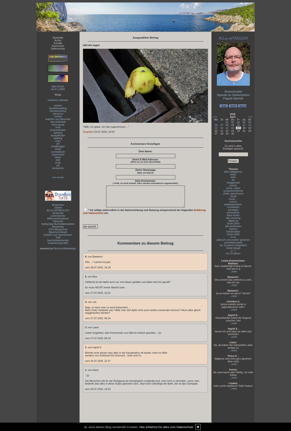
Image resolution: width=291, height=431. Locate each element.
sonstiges (233, 209)
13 (216, 128)
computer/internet (233, 190)
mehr (234, 271)
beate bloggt (233, 248)
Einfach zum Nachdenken (58, 234)
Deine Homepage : (145, 171)
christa (58, 116)
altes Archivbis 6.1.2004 (58, 88)
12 (249, 125)
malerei (233, 229)
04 (244, 122)
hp (233, 180)
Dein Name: (146, 151)
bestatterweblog (58, 108)
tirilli (58, 160)
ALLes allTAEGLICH (58, 210)
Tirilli (57, 237)
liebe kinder (233, 215)
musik (233, 196)
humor (233, 201)
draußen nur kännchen (58, 119)
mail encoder (58, 177)
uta (58, 165)
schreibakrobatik (233, 242)
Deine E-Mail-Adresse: (146, 160)
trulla (58, 162)
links (233, 177)
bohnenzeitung (58, 111)
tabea (58, 157)
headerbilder (233, 231)
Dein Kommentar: (145, 181)
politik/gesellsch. (233, 204)
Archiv (58, 40)
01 (227, 122)
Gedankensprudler (58, 243)
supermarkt (58, 154)
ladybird (58, 132)
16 (232, 128)
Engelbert (88, 131)
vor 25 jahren (233, 253)
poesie (233, 185)
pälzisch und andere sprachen (233, 239)
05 (249, 122)
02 (232, 122)
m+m (233, 237)
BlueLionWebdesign (65, 248)
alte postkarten (233, 226)
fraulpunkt (58, 213)
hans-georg (58, 124)
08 (227, 125)
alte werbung (233, 218)
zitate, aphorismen (233, 193)
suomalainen (58, 151)
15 (227, 128)
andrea (58, 105)
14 (222, 128)
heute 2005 (233, 223)
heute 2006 (233, 234)
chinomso (58, 113)
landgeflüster (58, 135)
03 (238, 122)
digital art (233, 220)
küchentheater (58, 130)
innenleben (233, 207)
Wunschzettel (233, 91)
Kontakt (58, 43)
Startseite (58, 37)
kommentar (233, 212)
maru (58, 141)
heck (57, 127)
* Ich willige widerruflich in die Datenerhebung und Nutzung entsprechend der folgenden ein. (144, 215)
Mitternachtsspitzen (58, 218)
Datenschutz (58, 48)
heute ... (233, 199)
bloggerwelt (233, 182)
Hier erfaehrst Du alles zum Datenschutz (166, 427)
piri (58, 143)
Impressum (58, 45)
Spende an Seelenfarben (233, 95)
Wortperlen (58, 204)
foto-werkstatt (57, 121)
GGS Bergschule (58, 229)
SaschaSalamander (58, 240)
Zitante (58, 207)
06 (216, 125)
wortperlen (58, 168)
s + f (233, 250)
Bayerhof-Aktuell (58, 232)
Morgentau (58, 226)
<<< (215, 116)
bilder (233, 174)
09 (232, 125)
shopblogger (58, 146)
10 (238, 125)
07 (222, 125)
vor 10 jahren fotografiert (233, 245)
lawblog (58, 138)
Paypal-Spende (233, 98)
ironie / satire (233, 188)
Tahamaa (58, 221)
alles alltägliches (233, 171)
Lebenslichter (57, 215)
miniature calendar (58, 100)
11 (244, 125)
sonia (58, 149)
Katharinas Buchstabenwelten (58, 224)
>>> (250, 116)
